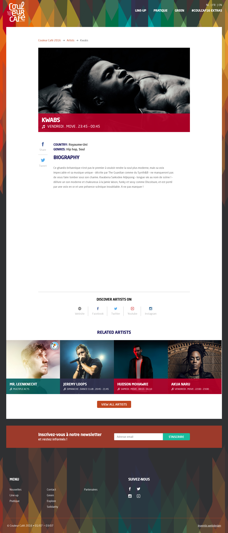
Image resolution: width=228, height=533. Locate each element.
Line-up (140, 10)
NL (207, 4)
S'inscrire (176, 437)
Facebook (130, 489)
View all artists (114, 404)
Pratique (160, 10)
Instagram (130, 496)
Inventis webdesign (209, 525)
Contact (51, 489)
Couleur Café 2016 (49, 40)
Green (179, 10)
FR (214, 4)
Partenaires (90, 489)
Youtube (139, 496)
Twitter (139, 489)
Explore (51, 500)
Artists (70, 40)
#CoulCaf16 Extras (207, 10)
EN (220, 4)
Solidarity (52, 506)
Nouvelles (15, 489)
